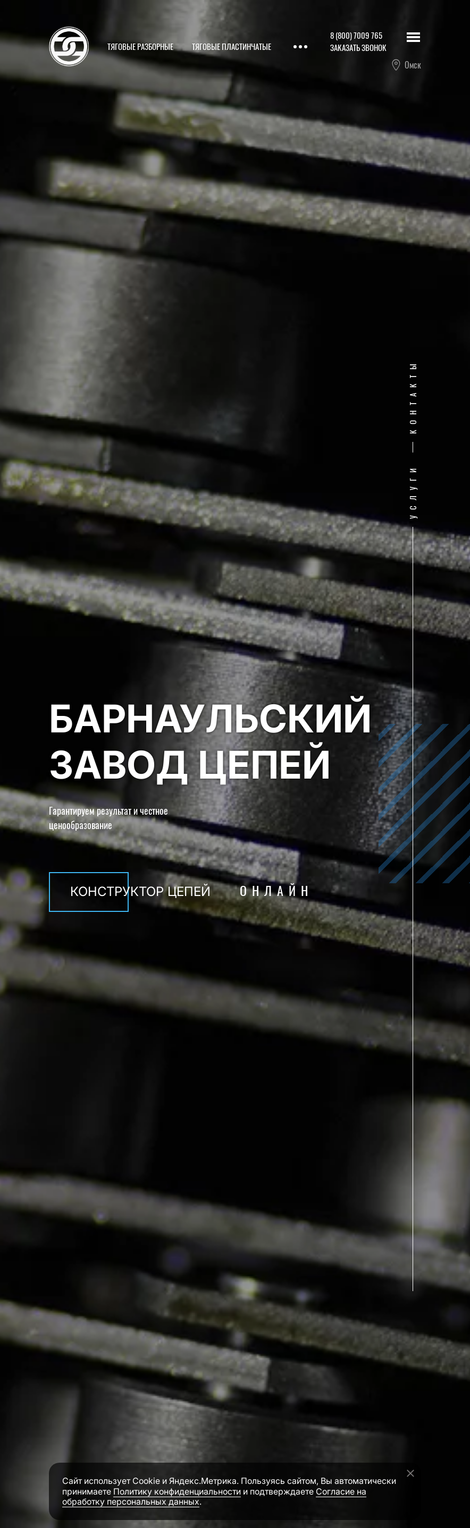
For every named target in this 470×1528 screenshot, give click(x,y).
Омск (405, 64)
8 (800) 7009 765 (356, 35)
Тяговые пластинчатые (231, 46)
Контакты (412, 396)
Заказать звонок (358, 47)
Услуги (412, 491)
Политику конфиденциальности (177, 1491)
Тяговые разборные (140, 46)
